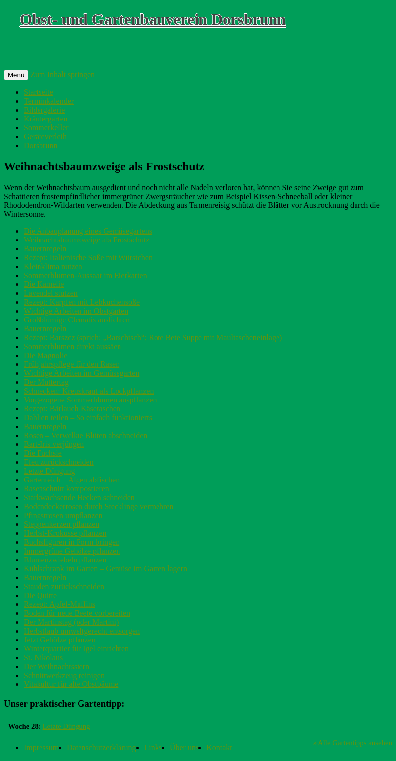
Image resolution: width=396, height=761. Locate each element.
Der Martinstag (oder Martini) (71, 622)
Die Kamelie (44, 284)
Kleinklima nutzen (53, 266)
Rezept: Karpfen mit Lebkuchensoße (82, 302)
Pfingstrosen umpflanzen (63, 515)
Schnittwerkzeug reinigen (64, 675)
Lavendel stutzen (51, 293)
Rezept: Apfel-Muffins (59, 604)
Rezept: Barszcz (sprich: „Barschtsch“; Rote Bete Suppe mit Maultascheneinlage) (153, 337)
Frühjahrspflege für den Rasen (71, 364)
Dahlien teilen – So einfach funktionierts (88, 417)
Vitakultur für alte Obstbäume (71, 684)
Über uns (184, 747)
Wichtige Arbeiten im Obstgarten (76, 311)
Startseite (38, 92)
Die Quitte (40, 595)
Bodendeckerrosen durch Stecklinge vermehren (98, 506)
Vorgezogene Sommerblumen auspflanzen (90, 400)
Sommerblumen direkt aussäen (72, 346)
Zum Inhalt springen (62, 74)
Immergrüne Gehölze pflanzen (72, 551)
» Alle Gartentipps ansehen (352, 743)
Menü (16, 75)
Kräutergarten (46, 119)
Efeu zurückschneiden (59, 462)
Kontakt (219, 747)
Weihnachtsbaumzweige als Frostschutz (87, 240)
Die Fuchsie (43, 453)
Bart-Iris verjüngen (54, 444)
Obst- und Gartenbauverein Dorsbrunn (153, 19)
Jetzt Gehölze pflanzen (60, 640)
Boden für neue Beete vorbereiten (77, 613)
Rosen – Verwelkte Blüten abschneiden (85, 435)
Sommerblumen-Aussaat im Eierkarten (85, 275)
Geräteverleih (45, 136)
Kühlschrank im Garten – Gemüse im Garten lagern (105, 568)
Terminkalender (49, 101)
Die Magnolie (45, 355)
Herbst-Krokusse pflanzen (65, 533)
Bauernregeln (45, 248)
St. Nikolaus (43, 657)
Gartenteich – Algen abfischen (71, 480)
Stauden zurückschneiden (64, 586)
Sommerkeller (46, 127)
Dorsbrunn (40, 145)
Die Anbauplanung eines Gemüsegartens (88, 231)
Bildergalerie (44, 110)
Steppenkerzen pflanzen (61, 524)
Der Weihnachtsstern (56, 666)
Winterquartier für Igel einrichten (76, 648)
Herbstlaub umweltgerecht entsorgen (82, 631)
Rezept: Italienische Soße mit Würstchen (88, 257)
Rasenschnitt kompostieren (66, 488)
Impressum (41, 747)
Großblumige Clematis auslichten (77, 320)
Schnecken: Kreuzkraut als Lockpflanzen (89, 391)
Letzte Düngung (49, 471)
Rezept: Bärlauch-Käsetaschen (72, 408)
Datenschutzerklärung (101, 747)
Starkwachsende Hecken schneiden (79, 497)
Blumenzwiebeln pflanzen (65, 560)
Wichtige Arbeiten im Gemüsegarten (81, 373)
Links (153, 747)
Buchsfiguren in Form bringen (71, 542)
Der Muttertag (46, 382)
